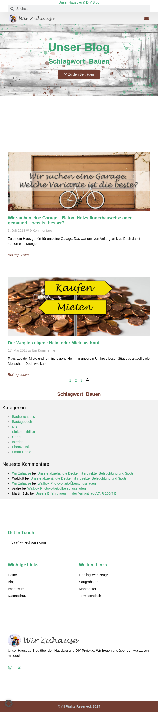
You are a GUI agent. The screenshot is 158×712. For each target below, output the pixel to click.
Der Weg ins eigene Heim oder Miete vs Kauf (53, 343)
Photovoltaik (21, 447)
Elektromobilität (23, 432)
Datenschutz (17, 596)
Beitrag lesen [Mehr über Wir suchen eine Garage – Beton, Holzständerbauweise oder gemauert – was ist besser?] (18, 255)
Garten (17, 437)
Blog (11, 582)
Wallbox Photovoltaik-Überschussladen (67, 483)
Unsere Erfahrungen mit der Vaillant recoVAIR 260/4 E (75, 493)
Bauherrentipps (23, 417)
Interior (17, 442)
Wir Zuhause (21, 473)
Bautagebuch (22, 422)
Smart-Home (21, 452)
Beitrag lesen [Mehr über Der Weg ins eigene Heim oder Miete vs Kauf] (18, 375)
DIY (15, 427)
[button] (146, 18)
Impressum (16, 589)
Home (12, 575)
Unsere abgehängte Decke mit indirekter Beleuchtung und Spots (86, 473)
